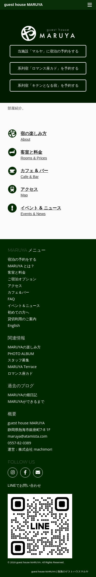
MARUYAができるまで (26, 401)
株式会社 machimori (35, 449)
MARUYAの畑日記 (22, 394)
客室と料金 (17, 272)
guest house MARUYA (23, 5)
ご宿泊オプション (22, 278)
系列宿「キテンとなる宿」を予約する (48, 85)
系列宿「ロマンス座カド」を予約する (48, 68)
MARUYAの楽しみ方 (24, 347)
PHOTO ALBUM (21, 353)
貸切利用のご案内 (22, 318)
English (14, 325)
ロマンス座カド (20, 373)
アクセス (15, 285)
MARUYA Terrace (22, 366)
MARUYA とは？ (21, 265)
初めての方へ (18, 312)
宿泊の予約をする (22, 259)
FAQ (11, 298)
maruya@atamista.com (27, 436)
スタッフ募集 (18, 360)
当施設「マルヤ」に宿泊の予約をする (48, 51)
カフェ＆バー (18, 292)
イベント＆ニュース (24, 305)
